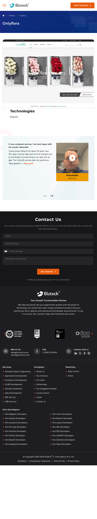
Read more (28, 163)
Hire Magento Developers (16, 414)
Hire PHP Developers (61, 431)
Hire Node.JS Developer (62, 418)
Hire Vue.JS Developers (62, 414)
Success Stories (43, 393)
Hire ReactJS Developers (15, 440)
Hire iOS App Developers (15, 427)
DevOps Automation (13, 388)
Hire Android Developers (15, 431)
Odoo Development (13, 393)
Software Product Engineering (17, 371)
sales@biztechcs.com (19, 352)
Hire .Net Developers (61, 427)
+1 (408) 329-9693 (49, 352)
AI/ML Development (13, 384)
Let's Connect (81, 5)
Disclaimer (22, 461)
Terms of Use (59, 461)
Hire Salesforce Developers (63, 440)
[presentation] (45, 196)
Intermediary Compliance (40, 461)
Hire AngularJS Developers (16, 444)
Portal (70, 376)
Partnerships (42, 384)
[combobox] (6, 251)
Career (39, 397)
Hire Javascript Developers (16, 422)
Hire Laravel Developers (62, 422)
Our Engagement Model (47, 388)
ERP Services (10, 397)
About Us (40, 371)
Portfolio (12, 16)
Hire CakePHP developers (63, 435)
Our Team (41, 380)
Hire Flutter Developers (15, 435)
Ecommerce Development (16, 380)
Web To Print (73, 371)
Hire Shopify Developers (15, 418)
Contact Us (41, 401)
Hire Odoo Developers (61, 444)
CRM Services (10, 401)
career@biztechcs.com (20, 355)
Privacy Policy (73, 461)
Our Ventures (42, 376)
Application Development (16, 376)
